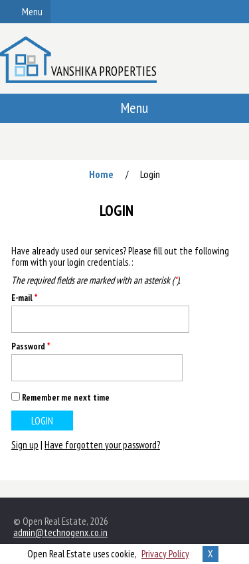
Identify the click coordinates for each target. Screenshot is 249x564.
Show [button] (167, 367)
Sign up (25, 444)
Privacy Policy (165, 553)
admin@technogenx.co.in (60, 532)
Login (150, 174)
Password (30, 346)
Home (101, 174)
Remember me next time (66, 397)
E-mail (24, 298)
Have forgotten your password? (102, 444)
